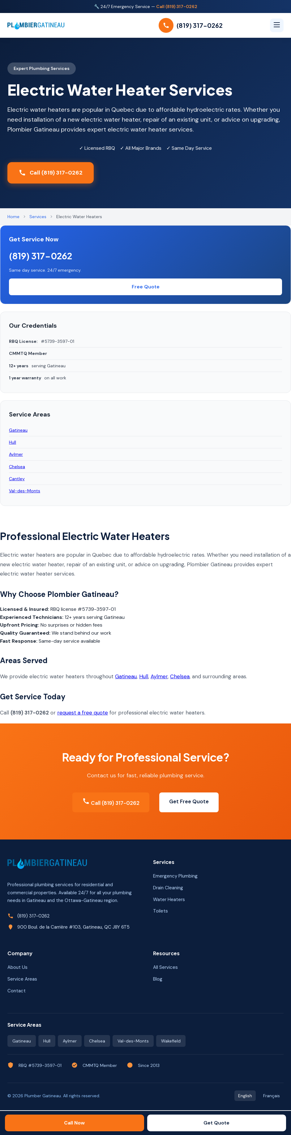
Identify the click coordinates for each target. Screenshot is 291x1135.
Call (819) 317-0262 (176, 6)
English (245, 1095)
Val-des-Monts (24, 491)
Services (37, 216)
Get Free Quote (189, 801)
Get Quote (216, 1123)
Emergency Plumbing (175, 876)
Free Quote (146, 286)
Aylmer (159, 676)
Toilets (160, 911)
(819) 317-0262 (40, 255)
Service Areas (22, 979)
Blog (157, 979)
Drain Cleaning (168, 888)
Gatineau (126, 676)
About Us (17, 967)
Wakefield (171, 1041)
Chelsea (180, 676)
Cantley (17, 478)
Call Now (74, 1123)
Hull (143, 676)
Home (13, 216)
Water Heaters (169, 899)
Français (271, 1095)
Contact (16, 991)
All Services (165, 967)
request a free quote (82, 712)
